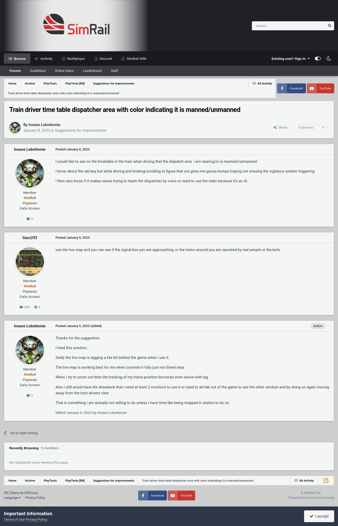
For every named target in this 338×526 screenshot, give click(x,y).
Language (12, 498)
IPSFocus (31, 493)
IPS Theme (12, 493)
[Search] (276, 25)
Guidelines (38, 71)
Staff (114, 71)
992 (25, 307)
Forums (15, 71)
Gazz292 (29, 237)
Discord (105, 58)
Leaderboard (92, 71)
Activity (46, 58)
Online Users (64, 71)
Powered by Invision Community (311, 498)
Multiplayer (75, 58)
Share (280, 127)
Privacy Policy (35, 498)
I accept (319, 516)
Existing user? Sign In (291, 58)
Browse (19, 58)
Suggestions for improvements (81, 130)
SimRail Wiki (136, 58)
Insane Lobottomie (44, 124)
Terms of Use (14, 519)
